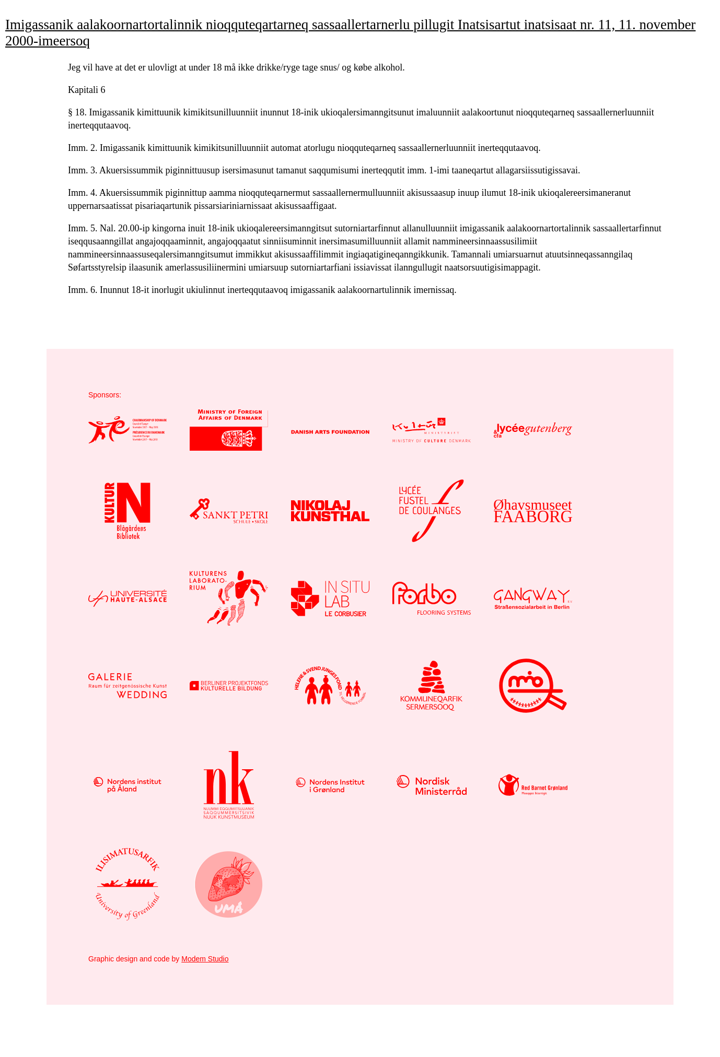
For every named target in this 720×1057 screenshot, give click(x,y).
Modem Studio (204, 959)
